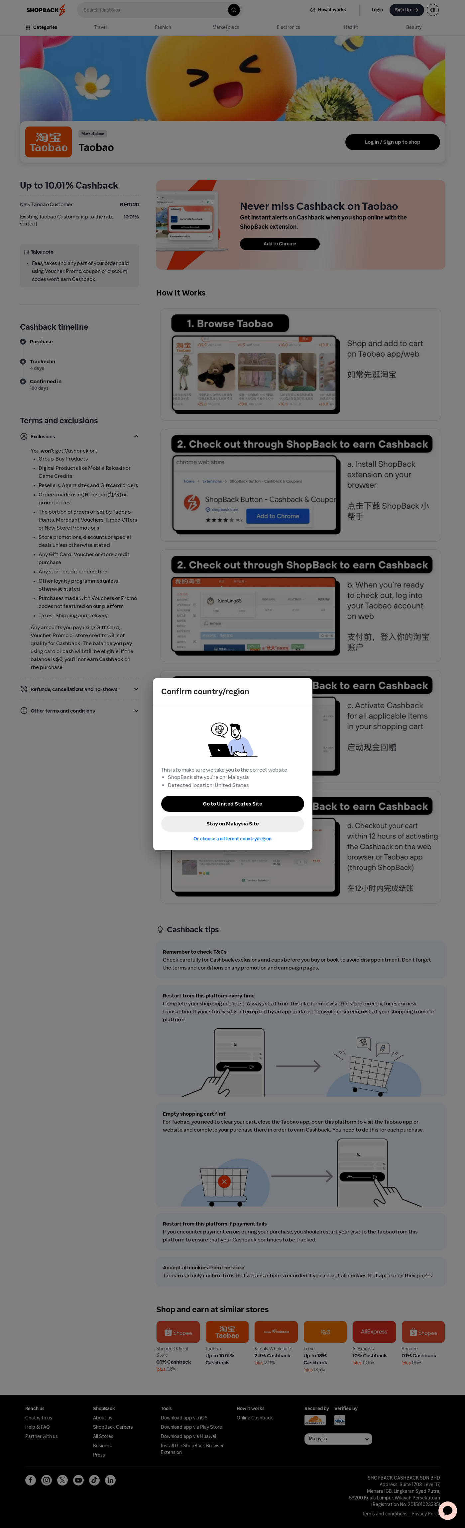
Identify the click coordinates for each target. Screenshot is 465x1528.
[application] (447, 1510)
